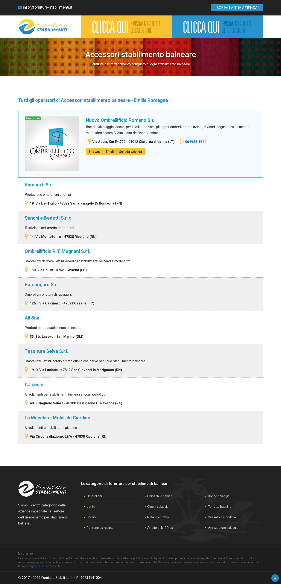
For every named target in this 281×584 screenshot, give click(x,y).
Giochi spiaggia (158, 507)
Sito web (94, 151)
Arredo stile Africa (160, 528)
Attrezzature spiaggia (223, 528)
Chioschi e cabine (159, 496)
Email (110, 151)
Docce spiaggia (218, 496)
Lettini (91, 507)
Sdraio (91, 517)
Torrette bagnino (219, 507)
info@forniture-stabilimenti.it (45, 7)
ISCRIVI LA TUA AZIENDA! (237, 7)
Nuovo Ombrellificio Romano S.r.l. (121, 120)
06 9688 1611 (195, 142)
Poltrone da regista (100, 528)
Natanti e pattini (158, 517)
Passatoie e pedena (222, 517)
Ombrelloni (94, 496)
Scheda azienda (130, 151)
